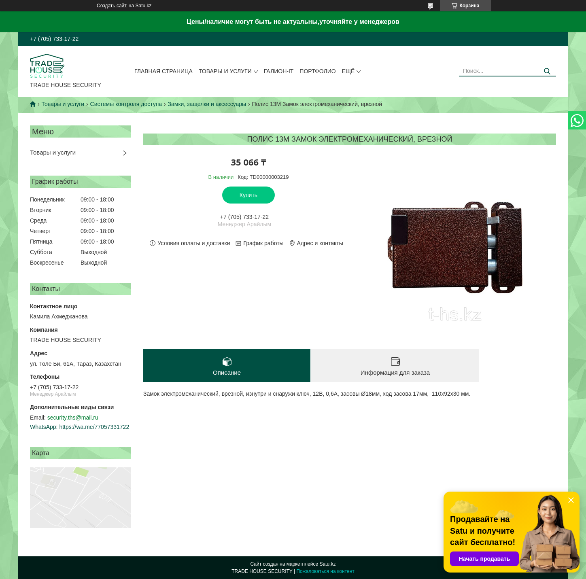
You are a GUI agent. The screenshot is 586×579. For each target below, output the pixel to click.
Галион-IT (279, 71)
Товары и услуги (225, 71)
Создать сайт (112, 5)
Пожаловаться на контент (325, 571)
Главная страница (163, 71)
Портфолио (317, 71)
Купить (248, 195)
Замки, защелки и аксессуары (207, 104)
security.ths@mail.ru (72, 417)
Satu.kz (327, 564)
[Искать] (547, 71)
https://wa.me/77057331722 (94, 427)
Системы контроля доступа (126, 104)
